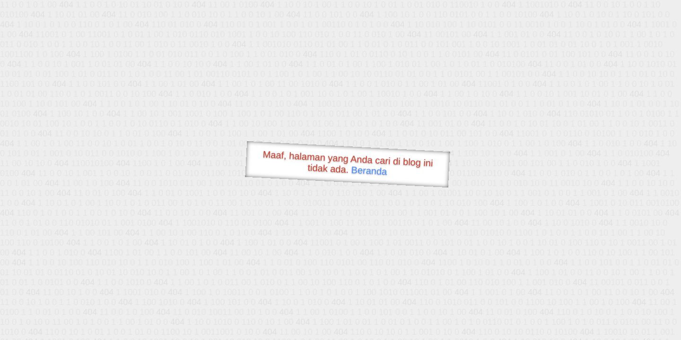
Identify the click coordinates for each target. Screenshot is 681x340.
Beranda (369, 170)
